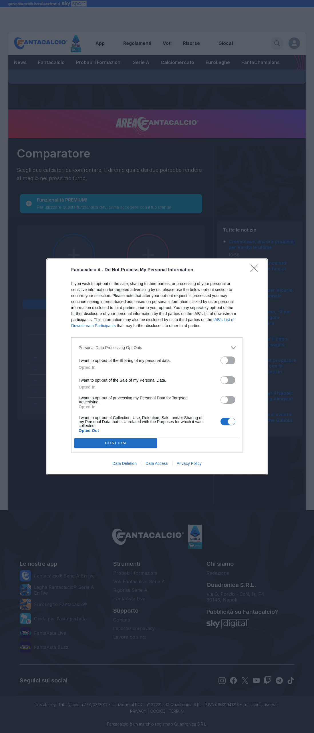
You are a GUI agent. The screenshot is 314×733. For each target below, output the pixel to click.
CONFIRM (115, 443)
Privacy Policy (189, 463)
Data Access (157, 463)
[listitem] (157, 348)
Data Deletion (124, 463)
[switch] (227, 360)
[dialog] (157, 366)
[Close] (256, 270)
